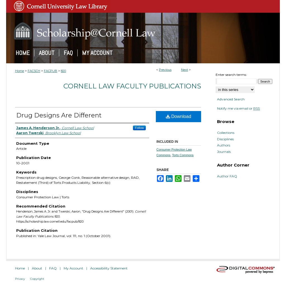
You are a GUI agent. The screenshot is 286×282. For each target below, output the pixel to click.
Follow (139, 127)
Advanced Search (231, 99)
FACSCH (34, 71)
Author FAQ (227, 176)
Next (184, 70)
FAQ (53, 268)
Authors (223, 145)
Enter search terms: (231, 75)
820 (63, 71)
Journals (224, 152)
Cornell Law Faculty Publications (132, 86)
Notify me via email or (238, 108)
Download (178, 116)
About (37, 268)
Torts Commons (183, 155)
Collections (225, 133)
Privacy (20, 279)
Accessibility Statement (109, 268)
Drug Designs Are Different (59, 115)
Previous (165, 70)
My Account (73, 268)
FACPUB (50, 71)
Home (19, 71)
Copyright (37, 279)
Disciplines (225, 139)
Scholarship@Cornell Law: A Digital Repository (143, 31)
